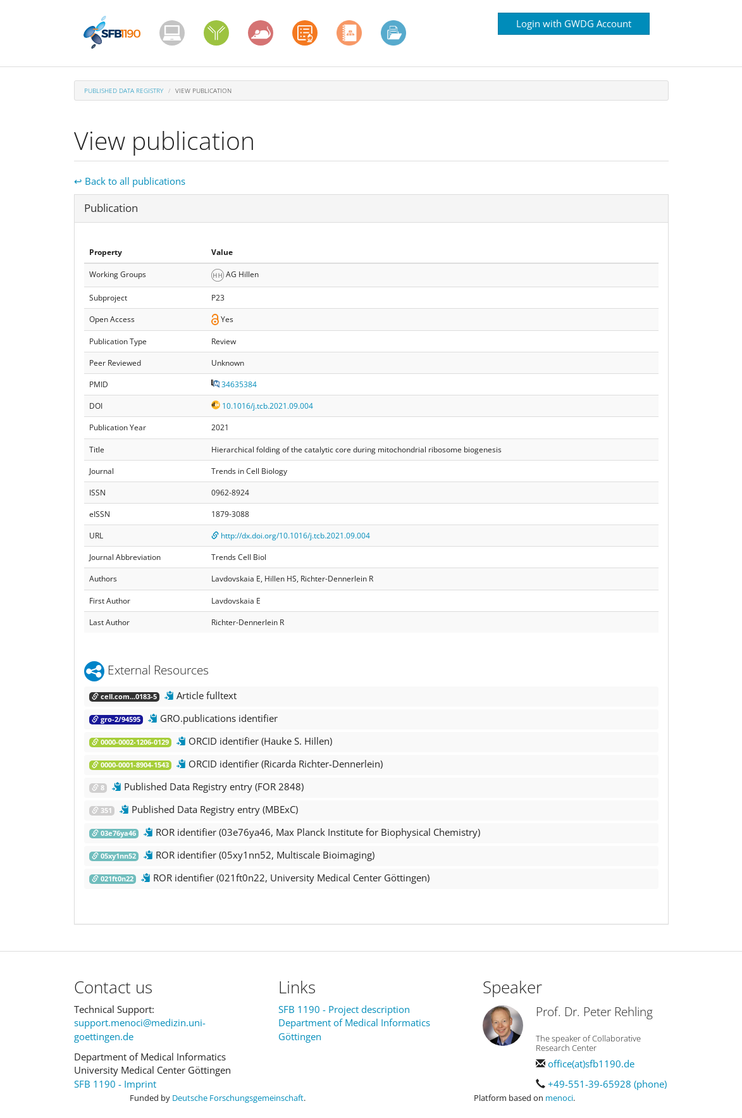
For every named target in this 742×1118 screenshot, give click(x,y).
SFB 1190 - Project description (344, 1009)
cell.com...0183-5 (124, 696)
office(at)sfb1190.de (591, 1063)
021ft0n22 (112, 878)
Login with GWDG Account (573, 23)
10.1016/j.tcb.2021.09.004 (262, 406)
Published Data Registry (123, 90)
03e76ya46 (114, 833)
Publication (111, 208)
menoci (559, 1097)
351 (102, 810)
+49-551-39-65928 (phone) (607, 1084)
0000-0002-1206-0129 (130, 742)
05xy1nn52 (114, 856)
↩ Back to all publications (129, 181)
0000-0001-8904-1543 (130, 765)
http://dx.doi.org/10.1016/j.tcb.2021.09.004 (290, 535)
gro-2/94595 (116, 719)
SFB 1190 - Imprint (115, 1084)
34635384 (234, 384)
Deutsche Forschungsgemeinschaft (238, 1097)
